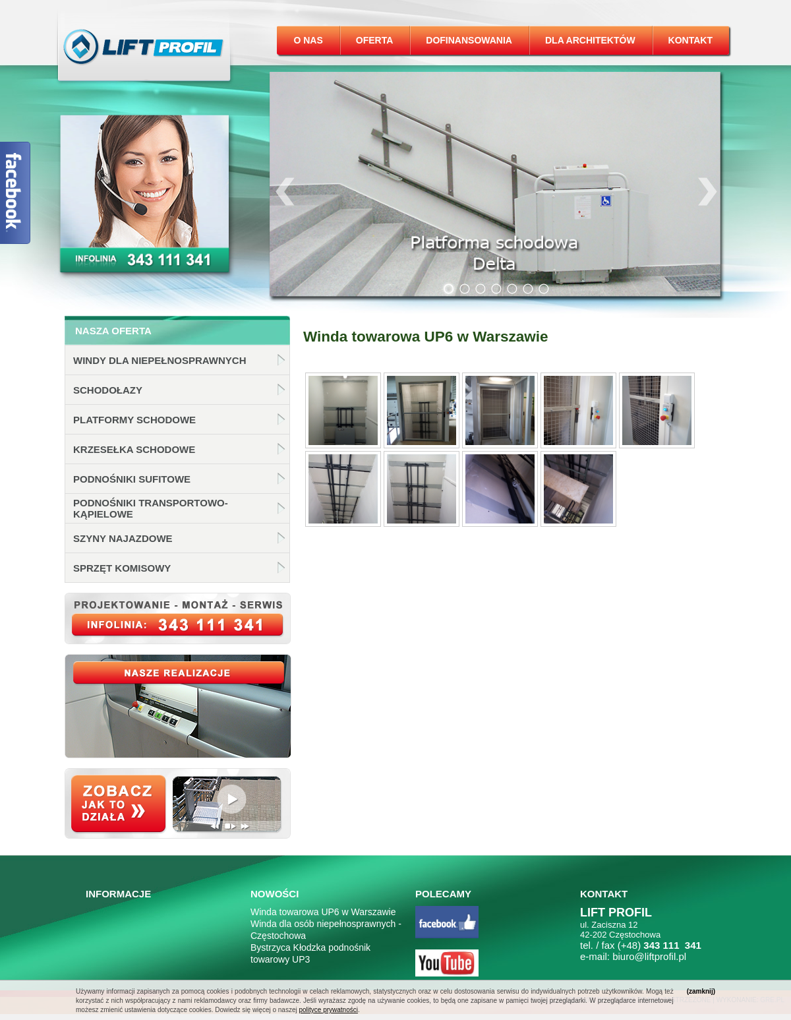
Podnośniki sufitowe (131, 479)
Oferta (375, 40)
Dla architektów (590, 40)
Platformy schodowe (134, 419)
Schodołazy (107, 390)
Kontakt (690, 40)
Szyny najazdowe (123, 538)
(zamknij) (701, 991)
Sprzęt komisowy (122, 568)
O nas (307, 40)
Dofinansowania (469, 40)
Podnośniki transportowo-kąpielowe (150, 508)
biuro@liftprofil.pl (649, 956)
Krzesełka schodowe (134, 449)
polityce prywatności (328, 1009)
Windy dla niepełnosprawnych (160, 360)
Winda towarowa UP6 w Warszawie (323, 912)
